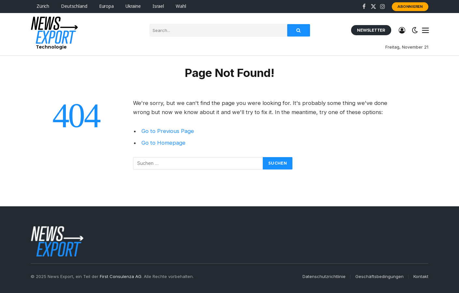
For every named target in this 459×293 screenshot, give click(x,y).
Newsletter (371, 30)
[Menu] (425, 30)
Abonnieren (410, 6)
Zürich (43, 6)
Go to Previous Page (167, 131)
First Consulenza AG (120, 276)
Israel (158, 6)
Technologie (51, 47)
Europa (106, 6)
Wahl (181, 6)
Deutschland (74, 6)
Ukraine (133, 6)
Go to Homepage (163, 142)
